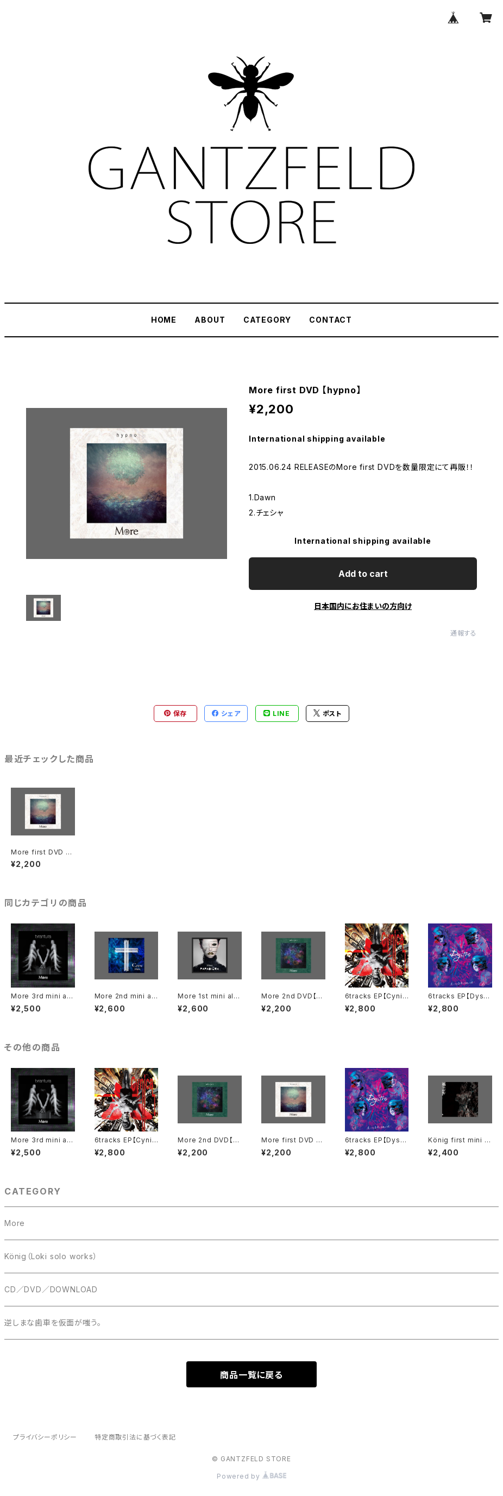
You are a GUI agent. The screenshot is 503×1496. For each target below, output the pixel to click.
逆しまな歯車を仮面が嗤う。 (52, 1322)
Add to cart (363, 573)
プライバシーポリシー (45, 1437)
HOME (164, 319)
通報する (463, 633)
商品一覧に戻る (251, 1374)
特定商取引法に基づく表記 (135, 1437)
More (14, 1223)
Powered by (251, 1476)
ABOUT (209, 319)
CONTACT (330, 319)
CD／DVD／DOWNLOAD (51, 1289)
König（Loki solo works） (51, 1256)
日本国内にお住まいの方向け (363, 606)
